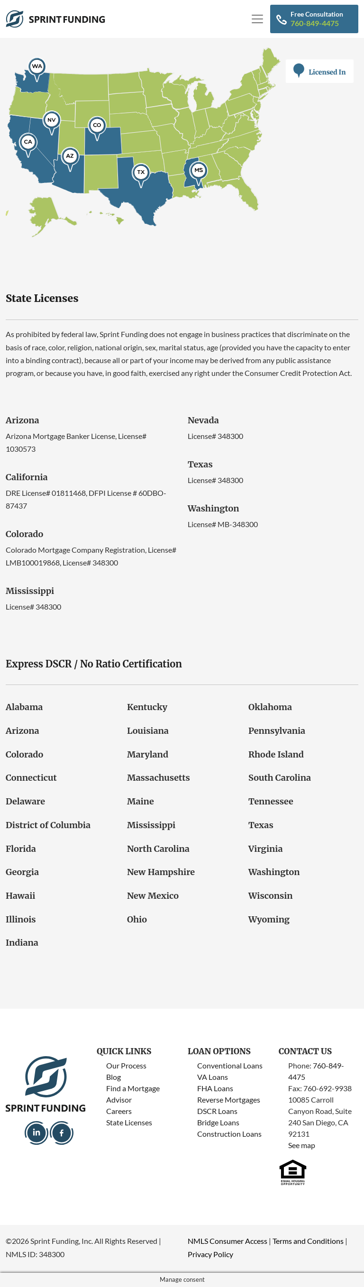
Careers (119, 1110)
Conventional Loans (230, 1065)
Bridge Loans (218, 1122)
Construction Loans (229, 1133)
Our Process (126, 1065)
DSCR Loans (217, 1110)
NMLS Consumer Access (227, 1240)
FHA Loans (215, 1088)
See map (301, 1145)
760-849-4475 (315, 22)
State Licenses (129, 1122)
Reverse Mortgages (228, 1099)
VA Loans (212, 1076)
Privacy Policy (210, 1254)
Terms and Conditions (308, 1240)
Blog (113, 1076)
